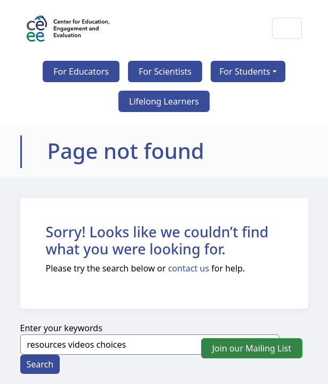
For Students (244, 71)
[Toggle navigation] (287, 28)
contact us (188, 268)
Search (40, 364)
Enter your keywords (61, 328)
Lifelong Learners (164, 101)
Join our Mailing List (251, 348)
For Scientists (165, 71)
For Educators (81, 71)
